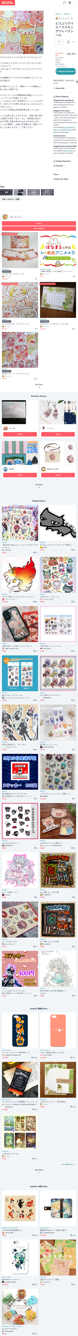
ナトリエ (50, 428)
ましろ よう (16, 216)
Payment (59, 166)
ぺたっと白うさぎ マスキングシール (15, 324)
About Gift (60, 88)
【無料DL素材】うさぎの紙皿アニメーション (56, 271)
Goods (57, 14)
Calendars (5, 269)
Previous (4, 32)
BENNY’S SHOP (53, 469)
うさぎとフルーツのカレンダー (13, 274)
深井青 (11, 469)
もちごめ (12, 428)
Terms (55, 174)
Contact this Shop (60, 179)
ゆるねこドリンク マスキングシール (15, 374)
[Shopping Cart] (70, 2)
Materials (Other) (45, 269)
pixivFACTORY (68, 151)
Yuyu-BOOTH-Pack (65, 130)
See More (39, 487)
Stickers (67, 14)
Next (39, 32)
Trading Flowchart (63, 161)
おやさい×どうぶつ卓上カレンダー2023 (54, 324)
